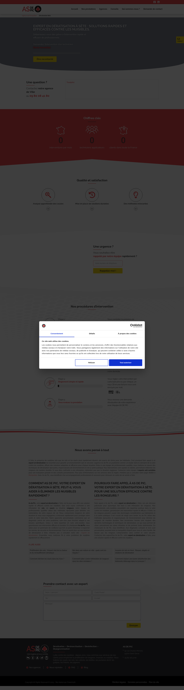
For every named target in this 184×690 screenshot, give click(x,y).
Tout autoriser (126, 363)
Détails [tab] (92, 334)
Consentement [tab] (57, 334)
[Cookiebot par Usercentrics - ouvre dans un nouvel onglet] (132, 325)
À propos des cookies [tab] (127, 334)
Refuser (91, 363)
